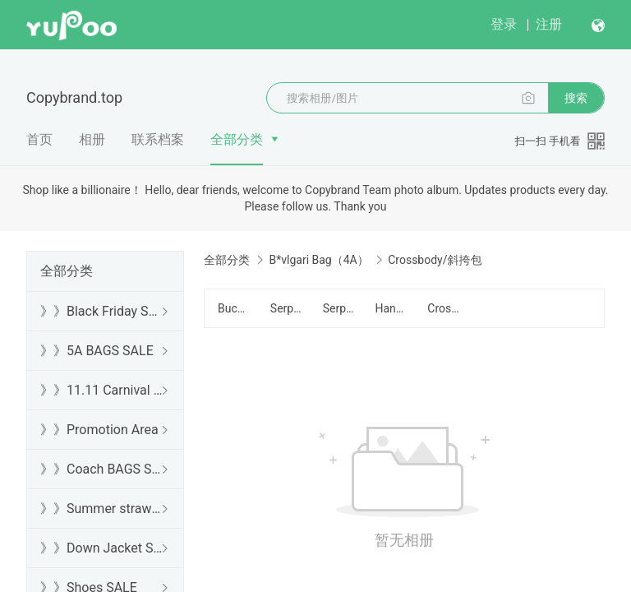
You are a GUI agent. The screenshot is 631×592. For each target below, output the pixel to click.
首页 (39, 139)
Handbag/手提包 (391, 308)
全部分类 (236, 139)
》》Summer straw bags (102, 508)
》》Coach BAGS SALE (102, 469)
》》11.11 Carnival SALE (102, 390)
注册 (549, 24)
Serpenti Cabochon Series (339, 308)
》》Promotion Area (99, 429)
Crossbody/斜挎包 (443, 308)
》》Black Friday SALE (102, 311)
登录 (504, 24)
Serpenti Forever (286, 308)
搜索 (575, 97)
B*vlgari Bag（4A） (318, 259)
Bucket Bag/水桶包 (234, 308)
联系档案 (157, 139)
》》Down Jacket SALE (102, 548)
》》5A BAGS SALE (97, 350)
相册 (92, 139)
